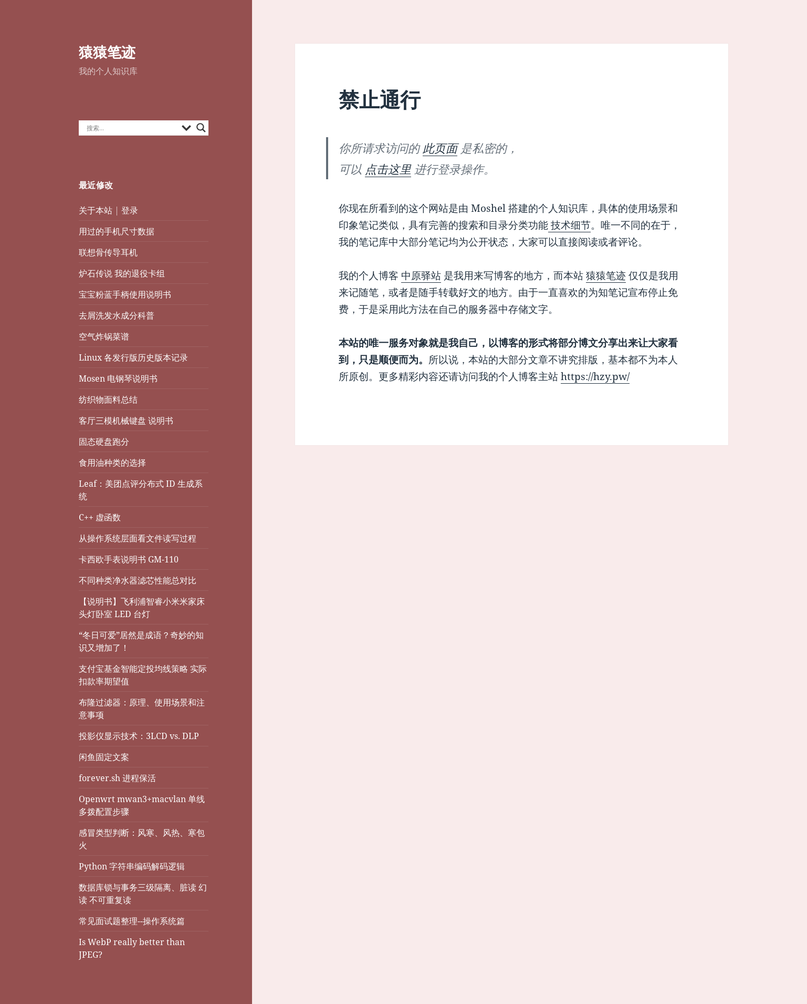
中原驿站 (421, 275)
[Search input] (132, 127)
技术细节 (569, 225)
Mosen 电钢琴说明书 (118, 378)
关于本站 (95, 210)
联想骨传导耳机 (108, 252)
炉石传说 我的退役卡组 (122, 273)
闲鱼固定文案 (104, 757)
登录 (129, 210)
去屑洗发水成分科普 (116, 315)
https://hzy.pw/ (595, 376)
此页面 (440, 148)
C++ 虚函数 (100, 517)
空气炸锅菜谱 (104, 336)
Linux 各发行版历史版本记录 (133, 357)
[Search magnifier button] (201, 127)
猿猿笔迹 (107, 52)
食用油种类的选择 (112, 462)
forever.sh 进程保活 (117, 778)
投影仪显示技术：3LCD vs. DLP (139, 736)
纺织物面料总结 (108, 399)
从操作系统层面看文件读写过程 (138, 538)
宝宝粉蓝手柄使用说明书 (125, 294)
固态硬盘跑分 (104, 441)
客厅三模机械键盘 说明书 (126, 420)
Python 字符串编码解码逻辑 (132, 866)
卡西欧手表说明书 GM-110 (129, 559)
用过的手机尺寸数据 (116, 231)
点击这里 (388, 169)
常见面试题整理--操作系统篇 (132, 921)
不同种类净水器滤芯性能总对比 (137, 580)
